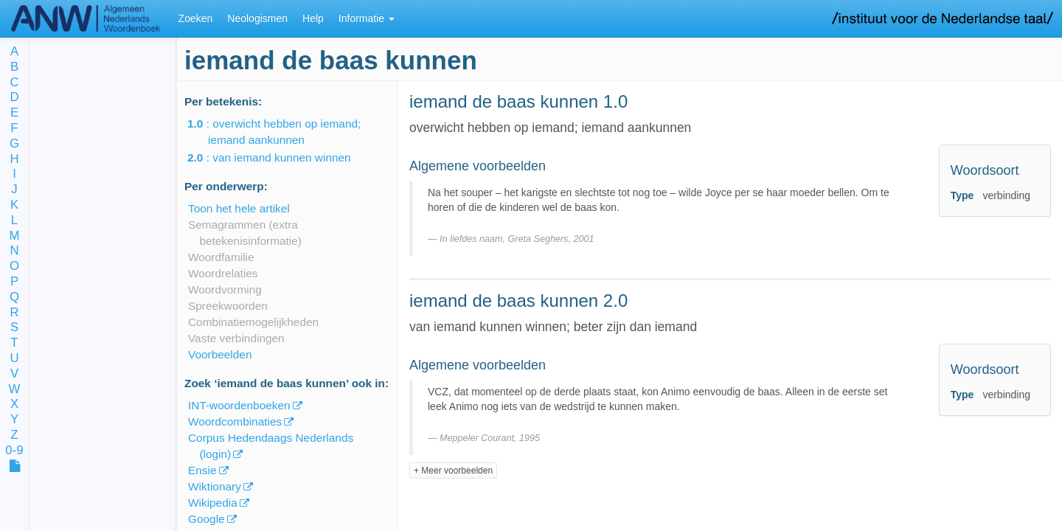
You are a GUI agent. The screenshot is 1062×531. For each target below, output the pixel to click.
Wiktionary (214, 486)
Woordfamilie (221, 257)
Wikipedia (212, 502)
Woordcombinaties (235, 421)
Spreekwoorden (228, 305)
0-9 (14, 451)
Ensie (202, 470)
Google (206, 519)
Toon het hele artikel (239, 208)
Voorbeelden (219, 354)
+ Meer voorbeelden (453, 470)
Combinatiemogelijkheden (253, 322)
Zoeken (195, 18)
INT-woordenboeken (239, 405)
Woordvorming (225, 289)
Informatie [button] (367, 18)
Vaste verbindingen (236, 338)
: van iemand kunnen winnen (279, 157)
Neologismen (257, 18)
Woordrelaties (223, 273)
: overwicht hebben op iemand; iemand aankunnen (284, 131)
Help (313, 18)
